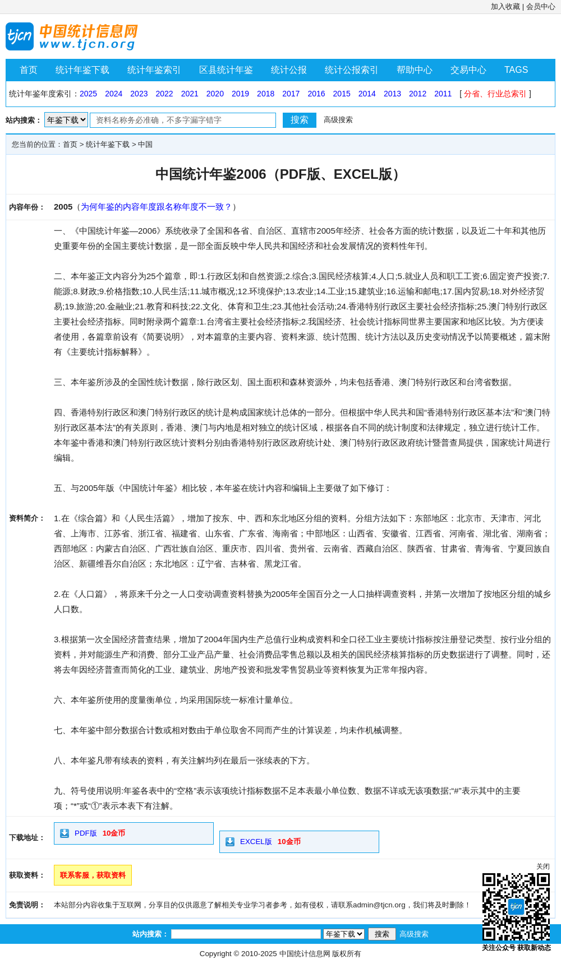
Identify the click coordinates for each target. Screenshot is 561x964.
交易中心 (468, 70)
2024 (113, 93)
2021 (190, 93)
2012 (417, 93)
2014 (367, 93)
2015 (342, 93)
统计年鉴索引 (154, 70)
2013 (392, 93)
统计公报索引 (352, 70)
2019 (240, 93)
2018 (265, 93)
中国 (145, 144)
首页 (29, 70)
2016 (316, 93)
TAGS (516, 70)
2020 (215, 93)
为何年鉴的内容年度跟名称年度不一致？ (156, 206)
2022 (164, 93)
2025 (88, 93)
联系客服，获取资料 (93, 875)
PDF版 (86, 833)
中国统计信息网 (304, 953)
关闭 (543, 866)
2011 (443, 93)
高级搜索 (338, 119)
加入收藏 (505, 6)
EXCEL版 (256, 841)
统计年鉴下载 (82, 70)
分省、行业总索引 (495, 93)
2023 (139, 93)
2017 (291, 93)
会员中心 (540, 6)
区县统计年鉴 (226, 70)
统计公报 (289, 70)
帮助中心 (415, 70)
